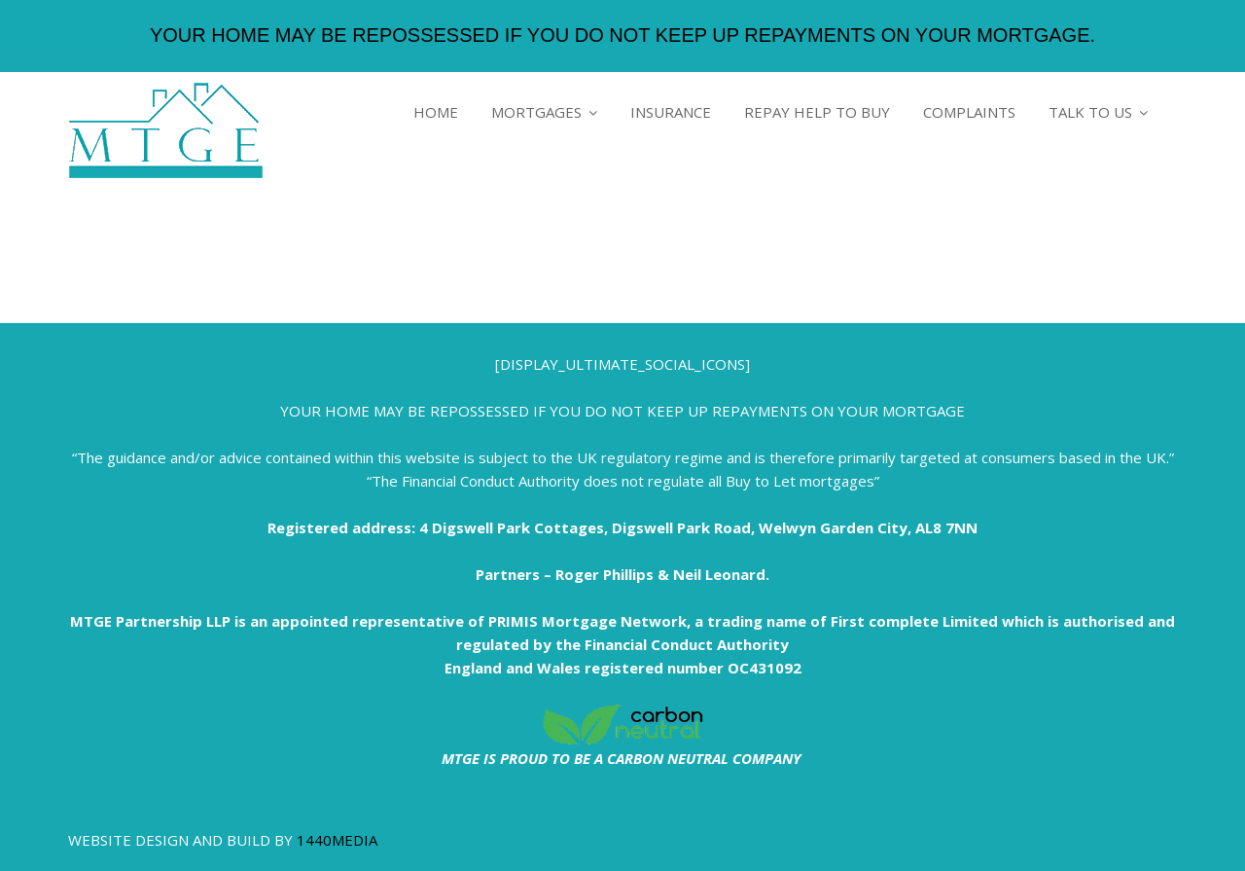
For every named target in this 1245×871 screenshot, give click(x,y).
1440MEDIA (337, 840)
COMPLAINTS (969, 112)
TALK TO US (1090, 112)
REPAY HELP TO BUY (817, 112)
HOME (435, 112)
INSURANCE (670, 112)
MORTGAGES (536, 112)
